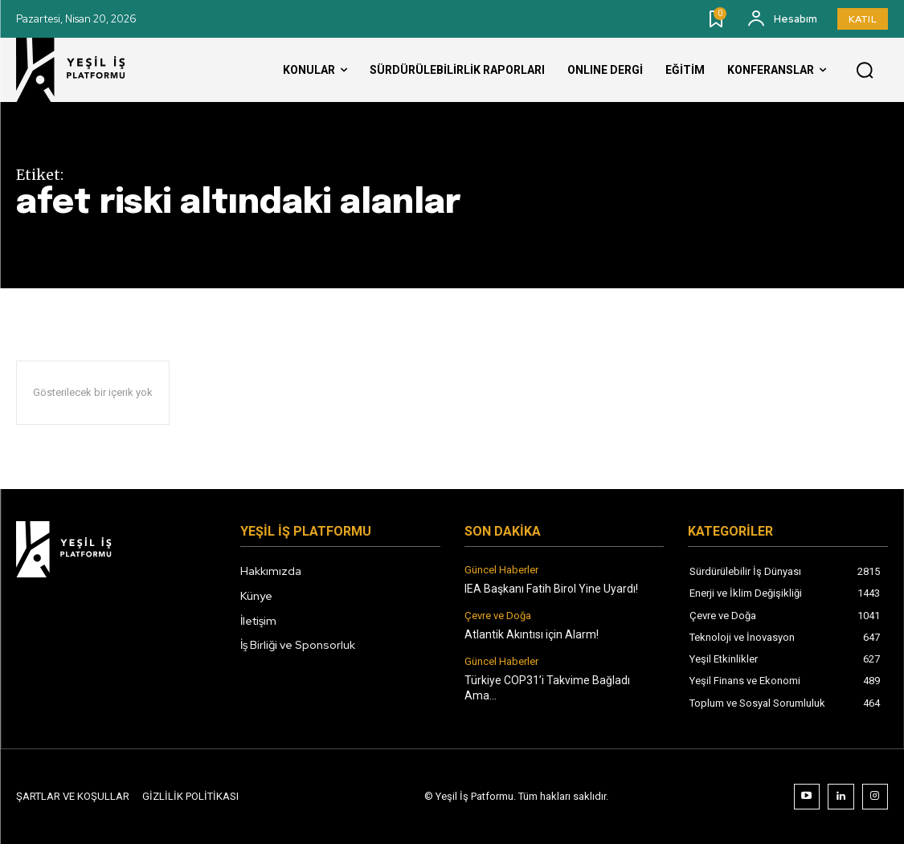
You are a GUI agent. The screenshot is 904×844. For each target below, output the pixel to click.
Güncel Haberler (501, 570)
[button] (864, 70)
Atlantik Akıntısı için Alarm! (531, 634)
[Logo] (84, 70)
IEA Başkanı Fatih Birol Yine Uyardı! (551, 588)
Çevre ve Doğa (497, 616)
